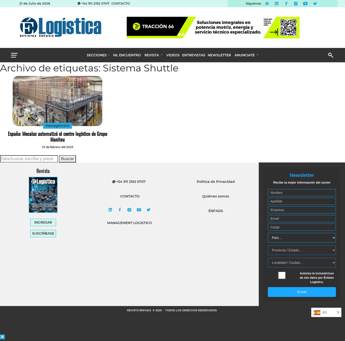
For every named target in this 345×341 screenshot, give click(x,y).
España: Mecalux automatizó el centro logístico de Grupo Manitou (57, 136)
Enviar (302, 292)
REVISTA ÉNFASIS (139, 310)
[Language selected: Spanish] (326, 312)
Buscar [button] (67, 158)
